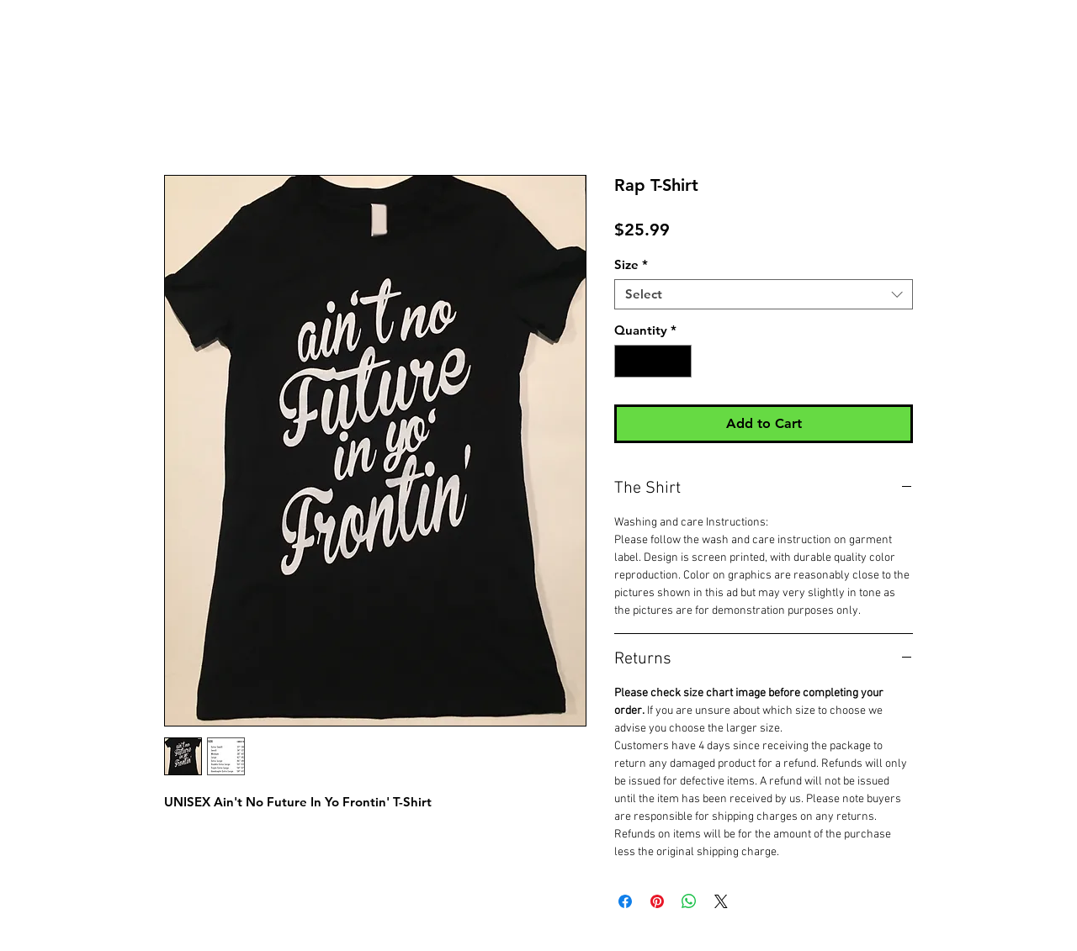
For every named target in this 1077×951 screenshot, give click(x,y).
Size (631, 264)
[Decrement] (628, 361)
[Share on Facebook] (625, 901)
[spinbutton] (653, 361)
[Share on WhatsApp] (689, 901)
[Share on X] (721, 901)
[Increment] (678, 361)
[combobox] (763, 294)
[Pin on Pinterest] (657, 901)
